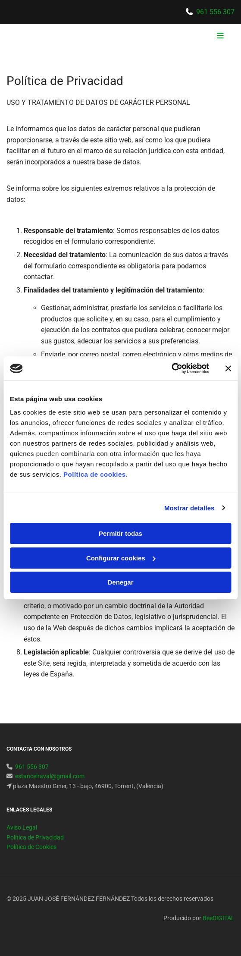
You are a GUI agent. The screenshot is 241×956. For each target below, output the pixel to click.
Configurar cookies (121, 558)
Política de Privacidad (35, 837)
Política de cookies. (95, 474)
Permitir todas (120, 533)
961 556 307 (215, 12)
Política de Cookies (31, 846)
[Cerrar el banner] (228, 368)
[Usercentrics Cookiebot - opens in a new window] (171, 368)
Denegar (120, 582)
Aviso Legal (21, 827)
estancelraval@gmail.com (50, 776)
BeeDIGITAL (219, 918)
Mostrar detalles (189, 508)
